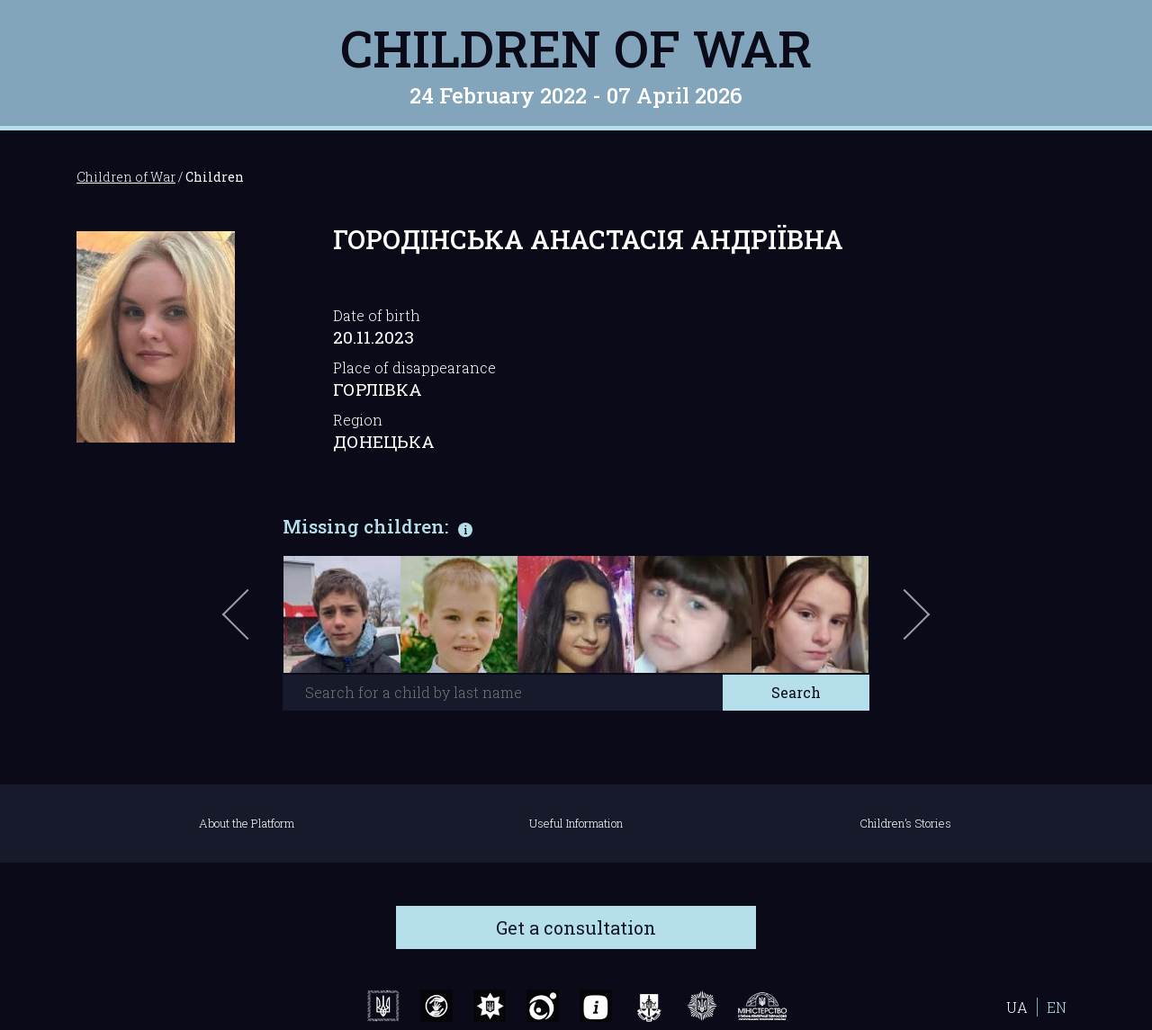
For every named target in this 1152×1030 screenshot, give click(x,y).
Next (913, 623)
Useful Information (576, 823)
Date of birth (376, 315)
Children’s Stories (905, 823)
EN (1056, 1007)
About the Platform (246, 823)
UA (1017, 1007)
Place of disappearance (414, 367)
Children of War (576, 47)
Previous (257, 623)
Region (357, 419)
